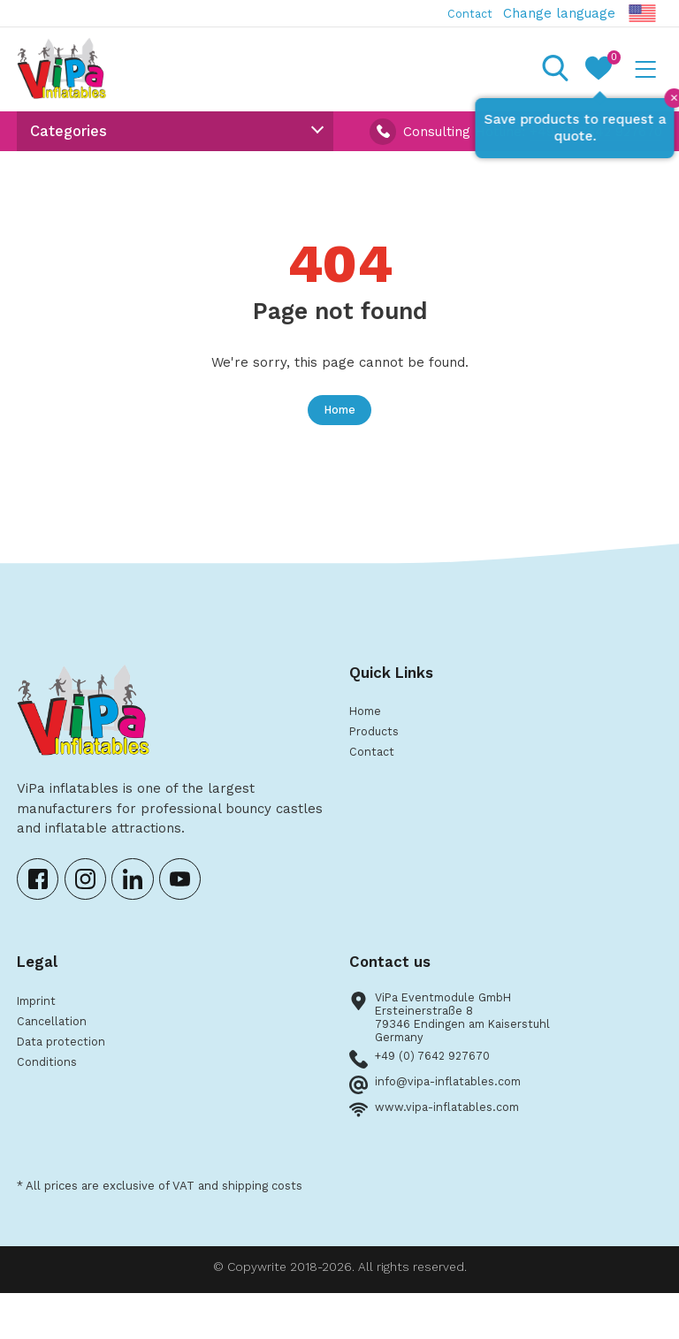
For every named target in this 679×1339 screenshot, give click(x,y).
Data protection (68, 1079)
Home (339, 429)
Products (378, 758)
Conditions (50, 1102)
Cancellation (57, 1056)
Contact (464, 13)
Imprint (41, 1032)
